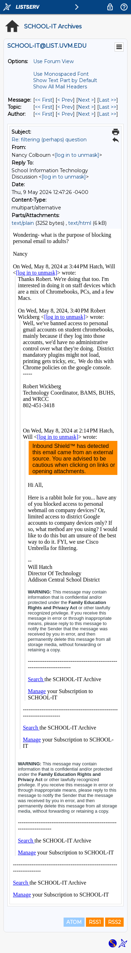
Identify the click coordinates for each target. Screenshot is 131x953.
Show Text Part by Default (65, 80)
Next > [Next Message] (86, 100)
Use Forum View (53, 61)
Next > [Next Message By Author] (86, 114)
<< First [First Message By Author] (43, 114)
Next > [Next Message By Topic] (86, 107)
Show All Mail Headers (60, 86)
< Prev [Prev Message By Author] (65, 114)
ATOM (74, 922)
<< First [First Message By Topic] (43, 107)
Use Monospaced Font (61, 74)
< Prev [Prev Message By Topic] (65, 107)
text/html (79, 223)
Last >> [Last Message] (107, 100)
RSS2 (114, 922)
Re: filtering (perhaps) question (49, 139)
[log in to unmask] (77, 155)
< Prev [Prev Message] (65, 100)
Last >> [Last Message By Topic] (107, 107)
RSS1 (95, 922)
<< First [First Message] (43, 100)
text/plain (23, 223)
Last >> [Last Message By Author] (107, 114)
